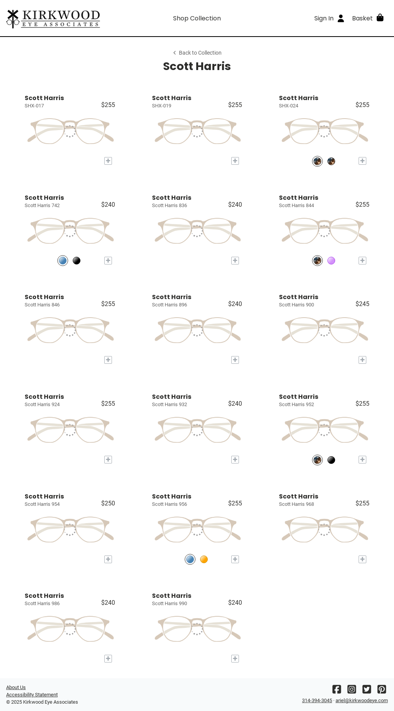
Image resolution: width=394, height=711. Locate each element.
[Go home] (54, 18)
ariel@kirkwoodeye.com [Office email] (362, 700)
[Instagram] (352, 691)
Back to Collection (197, 53)
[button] (368, 18)
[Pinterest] (382, 691)
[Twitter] (367, 691)
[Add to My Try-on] (108, 161)
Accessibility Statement (32, 695)
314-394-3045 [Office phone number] (317, 700)
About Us (16, 687)
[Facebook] (337, 691)
